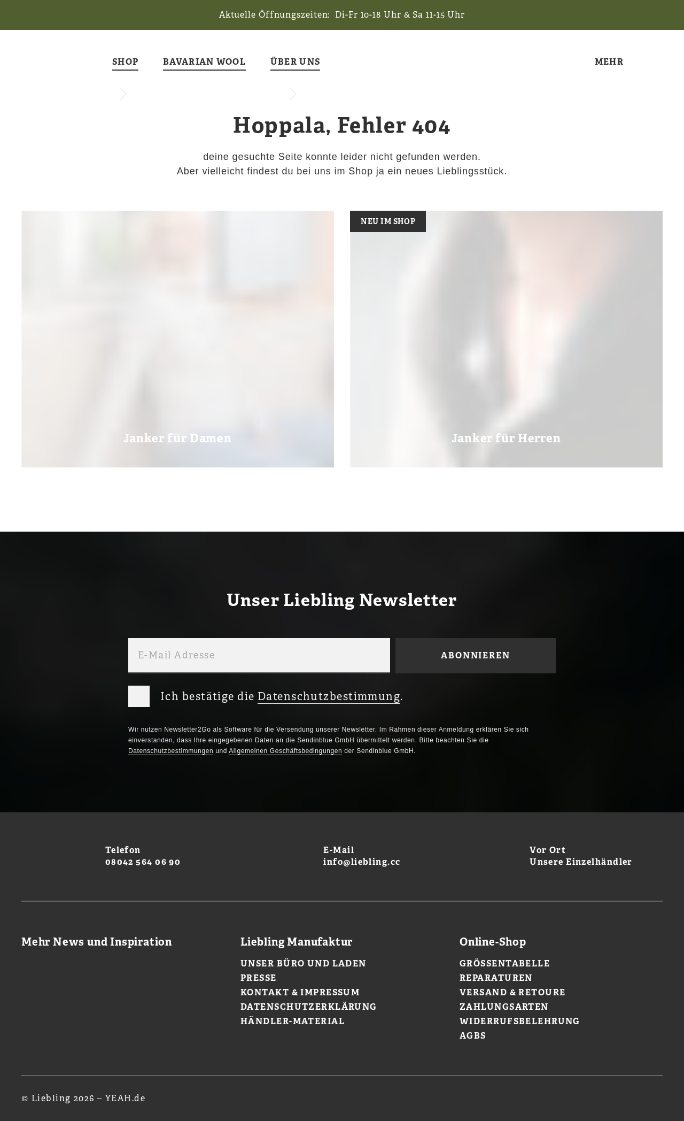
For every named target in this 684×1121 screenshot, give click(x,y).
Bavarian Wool (204, 62)
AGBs (473, 1035)
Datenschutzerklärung (308, 1006)
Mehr (609, 62)
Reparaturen (496, 978)
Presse (258, 978)
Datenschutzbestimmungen (170, 751)
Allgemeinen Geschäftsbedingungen (285, 751)
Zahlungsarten (504, 1006)
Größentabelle (505, 963)
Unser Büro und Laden (303, 963)
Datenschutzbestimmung (329, 696)
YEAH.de (125, 1098)
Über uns (295, 62)
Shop (125, 62)
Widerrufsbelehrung (520, 1021)
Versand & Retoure (512, 992)
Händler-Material (292, 1021)
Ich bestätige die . (265, 694)
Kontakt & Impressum (300, 992)
